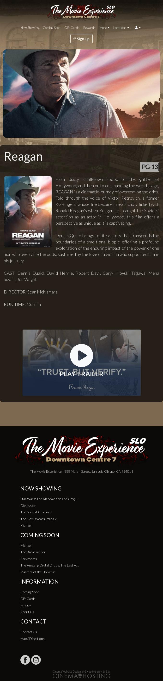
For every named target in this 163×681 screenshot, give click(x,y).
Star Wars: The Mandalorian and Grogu (48, 499)
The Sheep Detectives (36, 512)
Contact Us (28, 632)
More (103, 28)
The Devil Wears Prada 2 (38, 519)
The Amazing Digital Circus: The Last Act (49, 565)
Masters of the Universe (38, 572)
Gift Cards (71, 28)
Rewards (89, 28)
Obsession (28, 505)
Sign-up (81, 38)
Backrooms (28, 559)
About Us (27, 612)
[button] (137, 27)
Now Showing (29, 28)
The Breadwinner (33, 552)
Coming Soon (51, 28)
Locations (120, 28)
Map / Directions (32, 638)
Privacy (25, 605)
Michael (25, 525)
